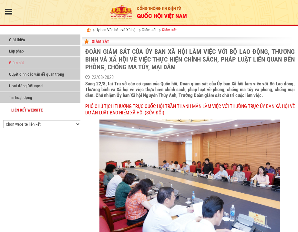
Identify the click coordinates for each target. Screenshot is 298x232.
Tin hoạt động (20, 97)
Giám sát (16, 62)
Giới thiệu (17, 39)
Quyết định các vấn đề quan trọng (36, 74)
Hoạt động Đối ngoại (26, 85)
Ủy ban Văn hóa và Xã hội (27, 30)
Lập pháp (16, 51)
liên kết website (27, 110)
